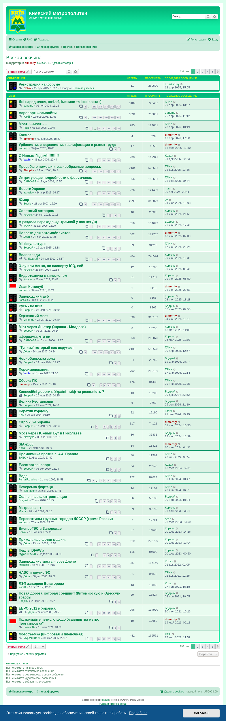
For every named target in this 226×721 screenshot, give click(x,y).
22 (109, 182)
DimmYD (28, 319)
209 (94, 106)
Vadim (27, 159)
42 (104, 237)
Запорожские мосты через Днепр (47, 561)
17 (104, 128)
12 (99, 160)
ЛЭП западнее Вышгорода (41, 583)
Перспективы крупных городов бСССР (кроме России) (66, 519)
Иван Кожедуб (31, 287)
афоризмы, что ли (34, 337)
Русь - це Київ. (31, 306)
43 (109, 237)
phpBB (105, 700)
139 (94, 171)
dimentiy (30, 63)
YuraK (22, 587)
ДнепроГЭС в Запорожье (40, 528)
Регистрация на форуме (39, 84)
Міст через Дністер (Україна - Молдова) (52, 327)
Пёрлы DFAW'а (31, 550)
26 (99, 639)
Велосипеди (29, 255)
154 (118, 204)
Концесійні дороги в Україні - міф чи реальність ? (61, 392)
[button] (217, 71)
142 (112, 171)
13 (104, 160)
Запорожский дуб (34, 296)
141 (106, 171)
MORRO (24, 565)
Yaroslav (28, 192)
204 (100, 117)
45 (118, 237)
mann (168, 188)
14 (109, 160)
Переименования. (34, 369)
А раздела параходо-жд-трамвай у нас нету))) (58, 222)
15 (114, 160)
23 (114, 182)
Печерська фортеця (36, 487)
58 (104, 259)
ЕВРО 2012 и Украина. (37, 608)
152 (106, 204)
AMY (168, 518)
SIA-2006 (26, 444)
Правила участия (83, 88)
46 (114, 374)
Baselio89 (29, 627)
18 (109, 128)
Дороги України (32, 189)
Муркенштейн (27, 554)
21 (104, 182)
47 (118, 374)
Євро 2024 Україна (34, 422)
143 (118, 171)
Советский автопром (37, 211)
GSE (168, 634)
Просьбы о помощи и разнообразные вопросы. (60, 166)
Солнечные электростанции (43, 497)
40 (99, 341)
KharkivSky (172, 84)
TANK (168, 101)
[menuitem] (27, 40)
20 (118, 128)
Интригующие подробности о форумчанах (55, 178)
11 (114, 385)
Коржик (23, 148)
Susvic (27, 203)
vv (166, 199)
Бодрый (170, 221)
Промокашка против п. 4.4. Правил (48, 454)
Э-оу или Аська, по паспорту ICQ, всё (51, 266)
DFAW (27, 88)
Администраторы (62, 63)
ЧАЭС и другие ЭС (34, 572)
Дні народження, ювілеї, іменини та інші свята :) (60, 102)
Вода (23, 476)
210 (100, 106)
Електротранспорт (35, 465)
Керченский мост (33, 316)
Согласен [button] (201, 713)
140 (100, 171)
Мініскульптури (32, 244)
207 (118, 117)
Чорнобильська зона (37, 358)
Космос (25, 135)
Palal (26, 127)
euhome (28, 105)
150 (94, 204)
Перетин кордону (33, 411)
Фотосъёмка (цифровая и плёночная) (51, 634)
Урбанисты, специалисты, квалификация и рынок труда (67, 145)
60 (114, 259)
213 (118, 106)
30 (118, 639)
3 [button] (202, 72)
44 (114, 237)
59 (109, 259)
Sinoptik (28, 170)
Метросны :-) (30, 508)
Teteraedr (29, 490)
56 (99, 320)
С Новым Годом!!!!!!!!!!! (39, 156)
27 (104, 639)
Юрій (26, 116)
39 (104, 544)
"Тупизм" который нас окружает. (47, 348)
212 (112, 106)
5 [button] (212, 72)
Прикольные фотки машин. (42, 539)
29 (114, 639)
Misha (22, 511)
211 (106, 106)
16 (99, 128)
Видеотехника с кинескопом (43, 275)
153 (112, 204)
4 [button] (207, 72)
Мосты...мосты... (33, 124)
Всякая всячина (23, 57)
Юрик (168, 411)
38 (99, 544)
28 (109, 639)
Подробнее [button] (138, 713)
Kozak (169, 155)
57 (99, 259)
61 (118, 259)
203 (94, 117)
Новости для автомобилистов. (45, 233)
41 (99, 237)
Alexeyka (28, 437)
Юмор (24, 200)
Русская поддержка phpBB (112, 704)
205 (106, 117)
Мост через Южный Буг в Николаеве (50, 433)
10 (109, 385)
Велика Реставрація (36, 401)
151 (100, 204)
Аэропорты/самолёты (38, 113)
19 (114, 128)
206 (112, 117)
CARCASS (43, 63)
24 (118, 182)
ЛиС (21, 414)
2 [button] (197, 72)
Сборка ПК (28, 380)
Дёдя (26, 236)
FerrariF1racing (28, 479)
